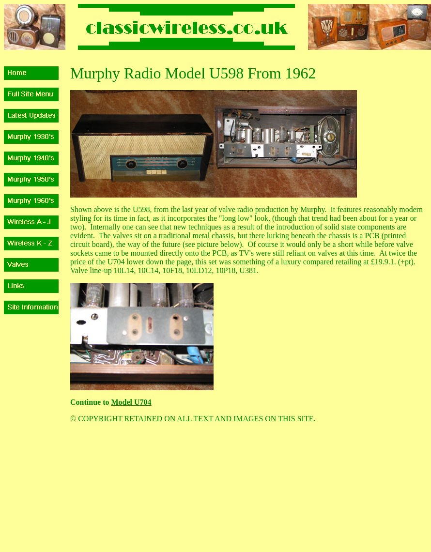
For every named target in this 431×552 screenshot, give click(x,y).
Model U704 (131, 402)
